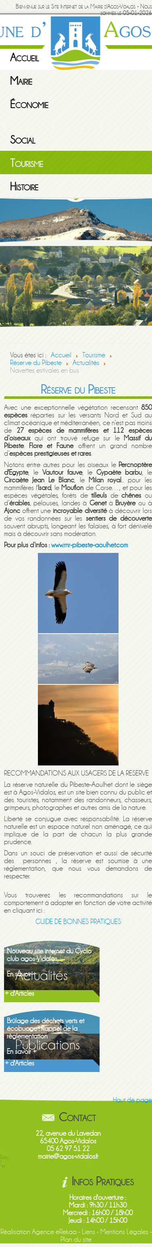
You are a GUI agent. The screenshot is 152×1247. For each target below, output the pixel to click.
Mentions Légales (124, 1232)
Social (22, 140)
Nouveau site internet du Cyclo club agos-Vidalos (49, 955)
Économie (29, 104)
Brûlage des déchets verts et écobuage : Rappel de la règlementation (45, 1028)
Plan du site (76, 1239)
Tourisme (26, 163)
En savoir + (21, 974)
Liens (88, 1232)
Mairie (21, 81)
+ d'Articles (19, 993)
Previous (6, 269)
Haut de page (132, 1100)
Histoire (24, 187)
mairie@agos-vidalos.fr (68, 1156)
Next (146, 269)
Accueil (24, 58)
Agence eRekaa (54, 1232)
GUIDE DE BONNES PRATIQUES (78, 922)
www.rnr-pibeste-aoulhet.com (89, 545)
